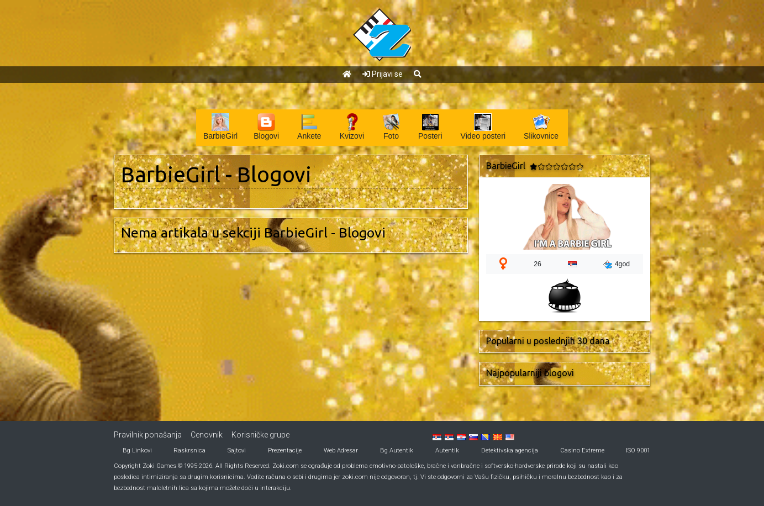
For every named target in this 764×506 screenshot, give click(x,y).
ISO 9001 (638, 450)
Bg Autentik (396, 450)
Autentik (447, 450)
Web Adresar (341, 450)
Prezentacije (285, 450)
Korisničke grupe (260, 434)
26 (537, 264)
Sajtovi (237, 450)
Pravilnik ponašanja (148, 434)
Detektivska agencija (509, 450)
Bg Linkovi (137, 450)
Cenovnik (207, 434)
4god (616, 264)
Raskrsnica (189, 450)
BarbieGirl (170, 174)
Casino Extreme (582, 450)
